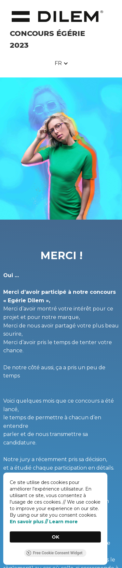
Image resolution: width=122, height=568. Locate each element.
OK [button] (55, 537)
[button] (61, 63)
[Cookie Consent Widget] (55, 519)
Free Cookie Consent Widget (54, 553)
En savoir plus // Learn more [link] (44, 522)
